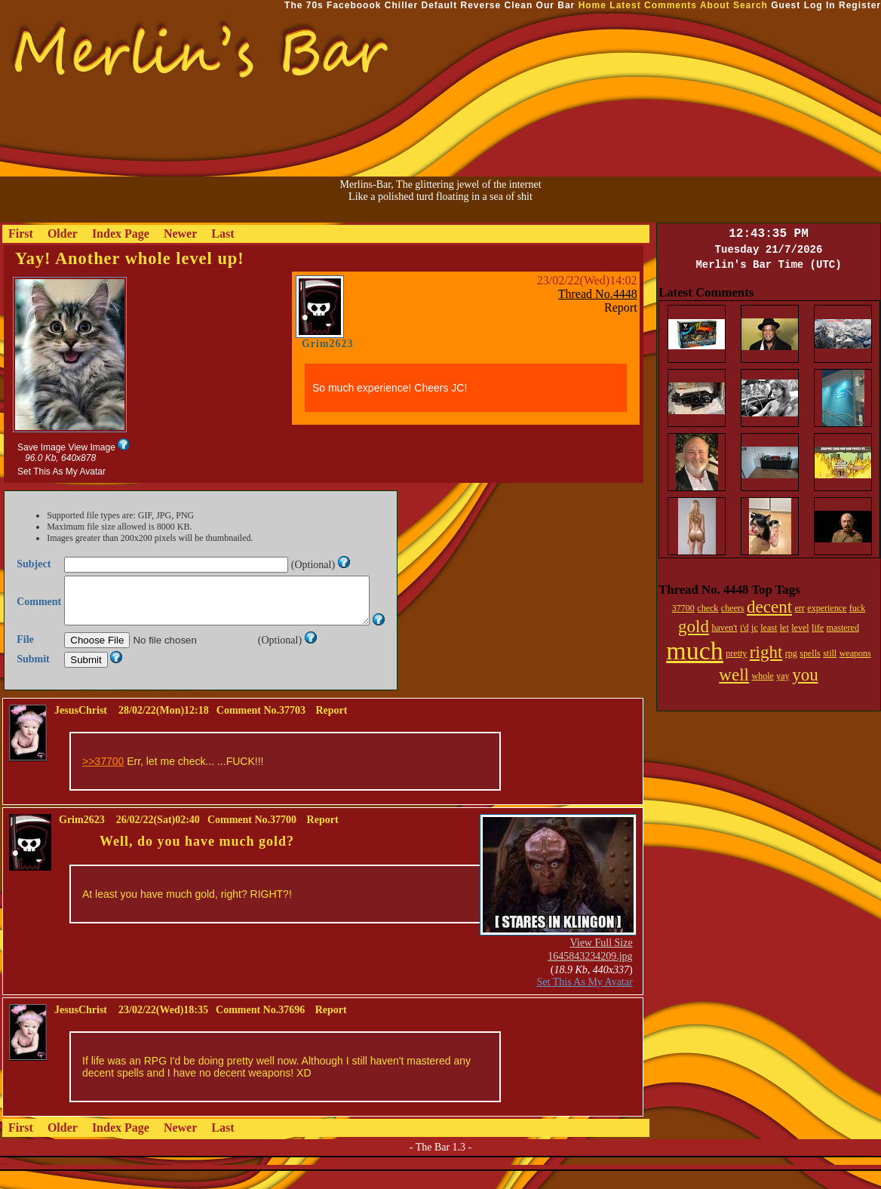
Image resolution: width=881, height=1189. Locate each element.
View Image (91, 447)
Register (860, 5)
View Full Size (600, 960)
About (715, 5)
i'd (744, 627)
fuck (857, 608)
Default (439, 5)
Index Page (120, 233)
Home (592, 5)
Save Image (41, 447)
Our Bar (556, 5)
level (800, 627)
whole (762, 676)
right (766, 652)
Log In (820, 5)
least (768, 627)
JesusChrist (80, 728)
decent (769, 607)
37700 (683, 608)
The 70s (304, 5)
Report (620, 307)
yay (782, 676)
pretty (736, 653)
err (800, 608)
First (20, 233)
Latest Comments (653, 5)
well (734, 674)
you (805, 674)
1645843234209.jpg (590, 974)
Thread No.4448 (597, 293)
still (829, 653)
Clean (519, 5)
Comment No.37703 (260, 728)
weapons (855, 653)
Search (750, 5)
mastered (843, 627)
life (818, 627)
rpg (791, 653)
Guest (785, 5)
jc (754, 627)
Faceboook (354, 5)
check (707, 608)
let (784, 627)
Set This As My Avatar (61, 471)
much (694, 651)
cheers (732, 608)
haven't (724, 627)
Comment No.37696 (260, 1028)
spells (810, 653)
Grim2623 (328, 343)
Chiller (401, 5)
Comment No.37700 (251, 837)
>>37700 (103, 779)
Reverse (481, 5)
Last (222, 233)
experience (826, 608)
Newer (180, 233)
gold (693, 626)
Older (63, 233)
